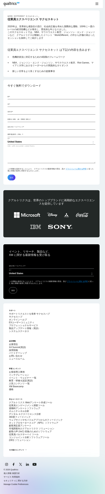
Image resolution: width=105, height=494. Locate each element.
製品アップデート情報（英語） (24, 328)
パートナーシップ (18, 353)
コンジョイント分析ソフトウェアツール (29, 437)
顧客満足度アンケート (20, 425)
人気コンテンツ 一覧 (19, 383)
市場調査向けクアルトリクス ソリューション (31, 428)
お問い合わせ (15, 356)
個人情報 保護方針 (12, 473)
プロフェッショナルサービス (23, 325)
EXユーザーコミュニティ (21, 322)
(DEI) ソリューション (19, 440)
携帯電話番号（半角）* (15, 134)
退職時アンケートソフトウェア (24, 408)
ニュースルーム (17, 359)
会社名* (10, 111)
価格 (11, 389)
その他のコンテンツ (16, 450)
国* (9, 138)
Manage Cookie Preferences (16, 484)
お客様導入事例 (17, 372)
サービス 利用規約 (12, 477)
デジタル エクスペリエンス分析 (25, 414)
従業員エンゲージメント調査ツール (27, 405)
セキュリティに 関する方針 (16, 480)
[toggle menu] (97, 4)
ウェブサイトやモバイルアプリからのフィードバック (36, 420)
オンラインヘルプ (18, 319)
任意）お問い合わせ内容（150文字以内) (21, 146)
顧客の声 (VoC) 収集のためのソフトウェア (30, 431)
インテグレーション (19, 375)
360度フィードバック (20, 417)
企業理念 (13, 344)
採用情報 (13, 350)
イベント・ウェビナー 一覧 (22, 378)
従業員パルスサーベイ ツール (24, 434)
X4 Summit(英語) (17, 347)
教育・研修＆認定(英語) (21, 380)
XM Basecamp (16, 386)
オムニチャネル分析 (19, 411)
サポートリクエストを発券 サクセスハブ (29, 314)
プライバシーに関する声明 (76, 169)
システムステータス (19, 331)
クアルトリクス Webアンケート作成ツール (30, 402)
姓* (9, 96)
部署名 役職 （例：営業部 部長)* (19, 119)
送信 (11, 177)
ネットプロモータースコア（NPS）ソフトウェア (33, 423)
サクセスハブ (15, 317)
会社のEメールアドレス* (16, 127)
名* (9, 104)
